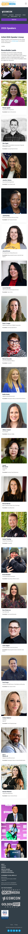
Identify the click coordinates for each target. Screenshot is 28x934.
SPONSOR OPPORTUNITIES (7, 872)
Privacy (16, 924)
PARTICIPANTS (14, 16)
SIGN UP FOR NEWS (5, 869)
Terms (11, 924)
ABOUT (3, 864)
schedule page (15, 41)
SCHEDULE (5, 15)
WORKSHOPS (18, 15)
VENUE (24, 15)
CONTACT (3, 866)
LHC (8, 16)
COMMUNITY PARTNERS (6, 871)
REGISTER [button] (14, 19)
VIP (19, 16)
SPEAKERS (11, 15)
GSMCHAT (3, 867)
